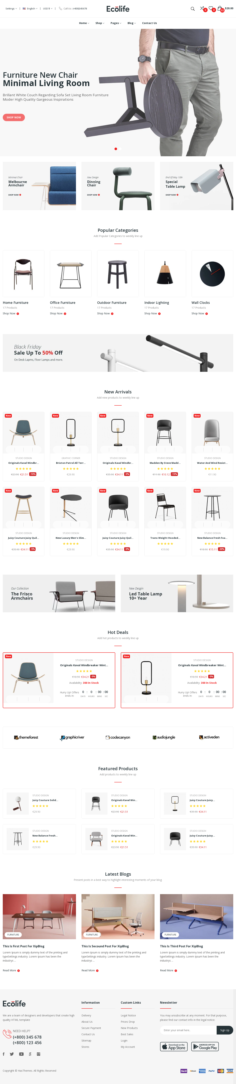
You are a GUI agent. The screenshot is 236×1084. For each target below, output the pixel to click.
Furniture (13, 934)
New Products (129, 1028)
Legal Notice (128, 1015)
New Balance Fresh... (46, 835)
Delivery (86, 1015)
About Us (87, 1021)
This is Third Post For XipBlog (181, 946)
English (30, 8)
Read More (11, 970)
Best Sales (127, 1034)
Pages (116, 23)
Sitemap (86, 1040)
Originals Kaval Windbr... (24, 463)
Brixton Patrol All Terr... (70, 463)
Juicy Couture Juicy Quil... (23, 536)
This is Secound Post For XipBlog (105, 946)
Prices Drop (128, 1021)
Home (84, 23)
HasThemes (25, 1070)
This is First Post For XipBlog (23, 946)
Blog (132, 23)
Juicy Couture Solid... (45, 800)
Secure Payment (91, 1028)
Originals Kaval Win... (125, 800)
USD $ (47, 8)
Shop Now (10, 313)
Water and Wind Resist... (212, 463)
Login (124, 1040)
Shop (100, 23)
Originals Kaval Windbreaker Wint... (84, 664)
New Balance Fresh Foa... (212, 536)
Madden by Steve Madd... (165, 463)
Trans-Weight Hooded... (165, 536)
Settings (11, 8)
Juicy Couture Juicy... (203, 800)
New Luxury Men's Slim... (71, 536)
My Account (128, 1047)
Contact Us (149, 23)
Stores (85, 1047)
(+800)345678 (80, 8)
